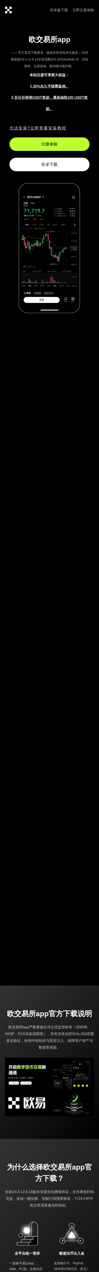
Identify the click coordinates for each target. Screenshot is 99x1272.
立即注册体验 (83, 10)
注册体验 (49, 144)
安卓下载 (49, 164)
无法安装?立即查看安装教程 (37, 128)
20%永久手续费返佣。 (51, 86)
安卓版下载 (59, 10)
